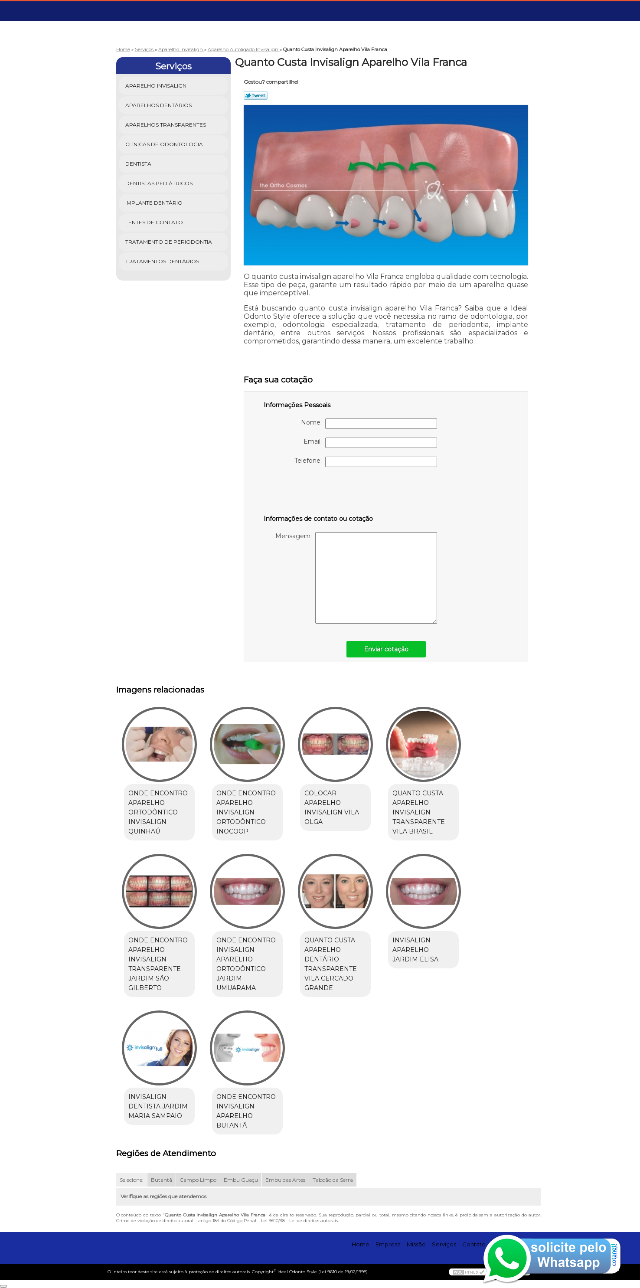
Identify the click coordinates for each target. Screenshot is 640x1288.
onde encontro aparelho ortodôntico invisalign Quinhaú (158, 812)
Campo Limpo (198, 1180)
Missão (416, 1244)
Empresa (388, 1244)
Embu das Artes (285, 1180)
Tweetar (256, 95)
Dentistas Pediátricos (159, 183)
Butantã (161, 1180)
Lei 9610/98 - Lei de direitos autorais (299, 1220)
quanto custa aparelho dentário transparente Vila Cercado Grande (330, 964)
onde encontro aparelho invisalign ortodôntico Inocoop (246, 812)
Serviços (173, 66)
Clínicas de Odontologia (164, 144)
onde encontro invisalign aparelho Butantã (246, 1111)
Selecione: (132, 1180)
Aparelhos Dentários (159, 105)
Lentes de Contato (154, 222)
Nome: (369, 423)
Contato (474, 1244)
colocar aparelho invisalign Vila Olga (331, 807)
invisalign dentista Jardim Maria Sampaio (158, 1106)
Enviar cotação (386, 649)
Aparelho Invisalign (156, 85)
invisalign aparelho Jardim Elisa (415, 949)
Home (360, 1244)
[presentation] (319, 493)
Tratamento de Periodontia (169, 242)
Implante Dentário (154, 202)
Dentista (139, 163)
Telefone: (365, 462)
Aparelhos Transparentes (166, 124)
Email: (370, 443)
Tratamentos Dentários (162, 261)
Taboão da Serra (333, 1180)
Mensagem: (356, 578)
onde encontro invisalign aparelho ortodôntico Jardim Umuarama (246, 964)
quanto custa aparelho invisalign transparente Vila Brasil (418, 812)
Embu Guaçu (241, 1180)
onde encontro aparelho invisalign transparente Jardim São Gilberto (158, 964)
